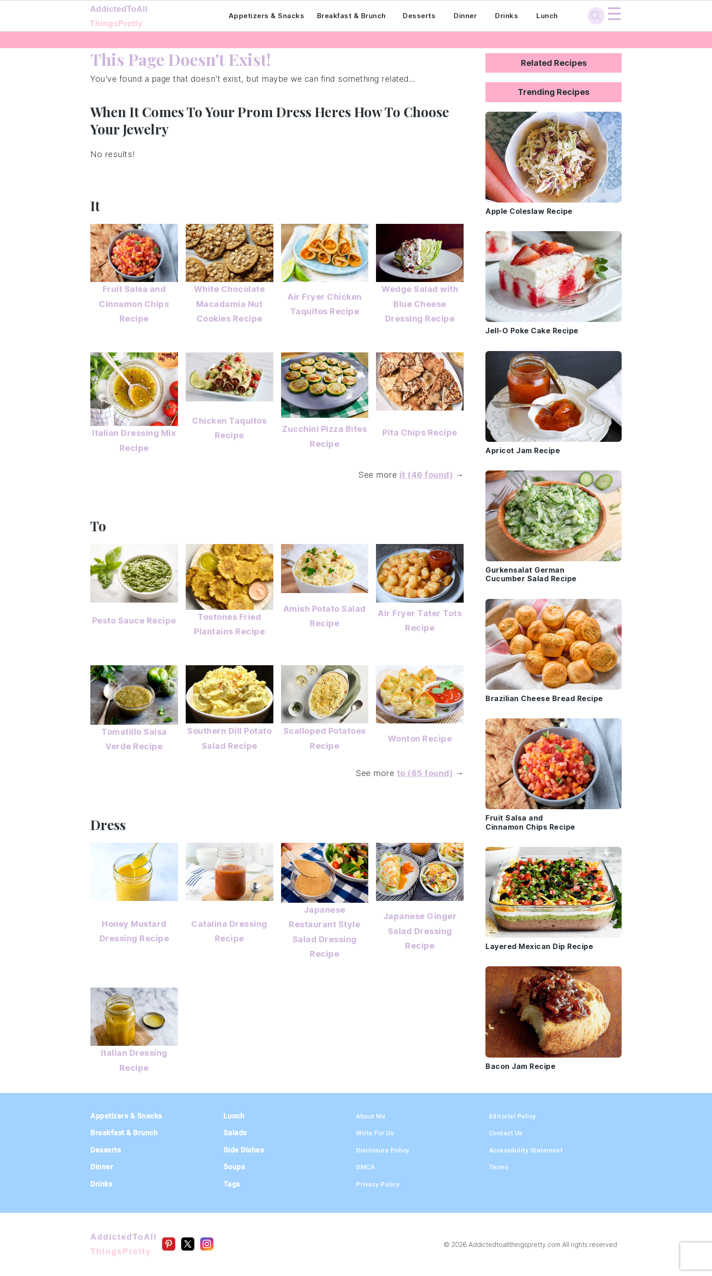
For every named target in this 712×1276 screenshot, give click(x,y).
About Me (371, 1116)
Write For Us (375, 1133)
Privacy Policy (378, 1184)
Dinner (465, 15)
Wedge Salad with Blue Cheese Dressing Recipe (419, 303)
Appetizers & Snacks (266, 15)
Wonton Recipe (420, 738)
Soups (234, 1166)
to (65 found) (425, 773)
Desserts (419, 15)
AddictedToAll (146, 17)
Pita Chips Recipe (419, 432)
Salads (235, 1132)
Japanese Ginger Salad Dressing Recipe (420, 930)
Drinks (506, 15)
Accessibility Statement (526, 1150)
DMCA (365, 1167)
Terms (499, 1167)
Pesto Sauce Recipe (134, 620)
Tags (231, 1184)
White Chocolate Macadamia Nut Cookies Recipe (229, 303)
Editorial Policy (512, 1116)
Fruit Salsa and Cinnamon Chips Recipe (134, 303)
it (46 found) (426, 475)
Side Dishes (243, 1150)
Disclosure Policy (383, 1150)
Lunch (547, 15)
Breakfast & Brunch (351, 15)
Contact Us (506, 1133)
